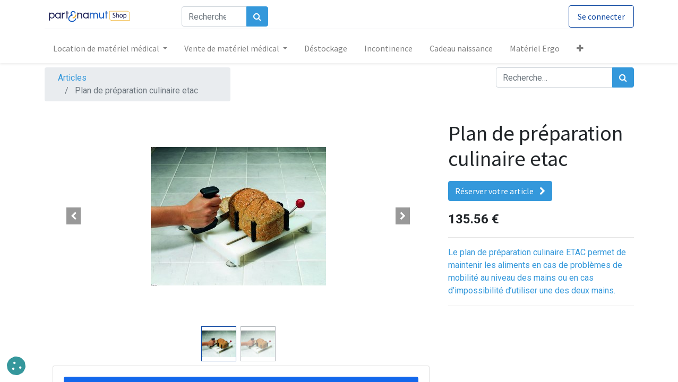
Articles (72, 78)
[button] (580, 48)
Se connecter (601, 16)
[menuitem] (326, 48)
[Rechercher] (257, 16)
